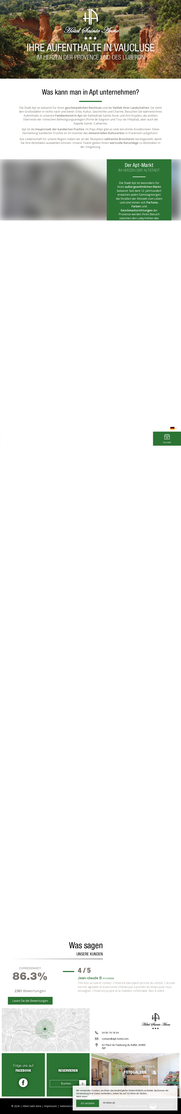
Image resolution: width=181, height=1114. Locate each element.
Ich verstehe (88, 1103)
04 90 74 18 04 (110, 1032)
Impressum (50, 1106)
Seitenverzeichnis (69, 1106)
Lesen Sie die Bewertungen (30, 1001)
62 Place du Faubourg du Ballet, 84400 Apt (124, 1046)
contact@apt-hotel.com (115, 1038)
